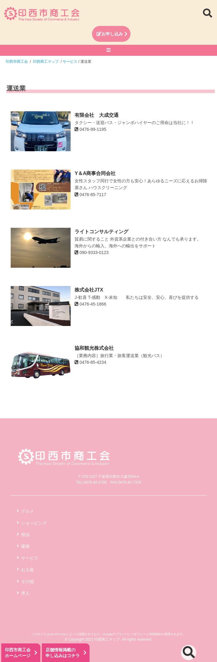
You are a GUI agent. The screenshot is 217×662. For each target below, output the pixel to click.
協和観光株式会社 (94, 348)
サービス (29, 558)
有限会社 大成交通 (97, 115)
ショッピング (34, 523)
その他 (27, 581)
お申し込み (110, 33)
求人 (25, 593)
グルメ (27, 511)
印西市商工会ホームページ (18, 652)
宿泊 (25, 534)
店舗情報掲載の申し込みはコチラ (63, 652)
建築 (25, 546)
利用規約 (155, 634)
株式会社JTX (89, 289)
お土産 (27, 569)
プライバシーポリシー (131, 634)
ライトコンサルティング (101, 231)
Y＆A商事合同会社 (95, 173)
